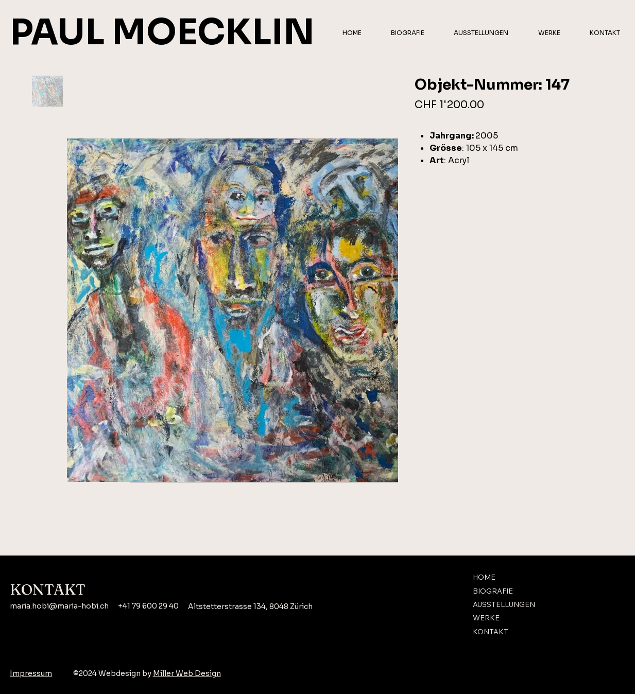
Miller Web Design (187, 673)
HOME (484, 577)
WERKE (486, 617)
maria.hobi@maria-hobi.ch (59, 606)
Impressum (31, 673)
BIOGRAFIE (493, 591)
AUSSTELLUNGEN (504, 604)
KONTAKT (490, 631)
